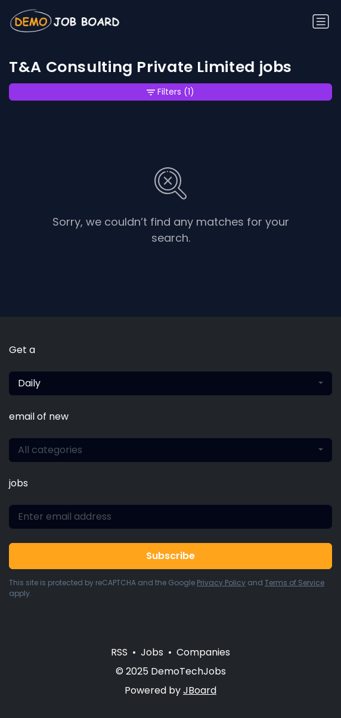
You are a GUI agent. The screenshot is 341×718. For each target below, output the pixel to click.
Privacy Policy (221, 582)
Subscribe (170, 556)
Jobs (152, 652)
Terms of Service (294, 582)
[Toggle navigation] (320, 21)
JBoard (199, 690)
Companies (203, 652)
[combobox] (170, 383)
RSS (119, 652)
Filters (170, 92)
